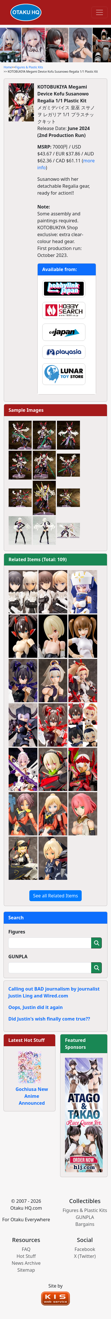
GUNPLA (18, 956)
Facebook (84, 1249)
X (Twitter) (85, 1256)
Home (8, 67)
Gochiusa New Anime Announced (32, 1096)
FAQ (26, 1249)
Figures (16, 932)
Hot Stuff (26, 1256)
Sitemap (26, 1270)
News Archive (26, 1263)
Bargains (84, 1224)
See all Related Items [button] (55, 896)
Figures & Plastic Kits (29, 67)
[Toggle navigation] (99, 12)
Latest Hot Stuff (26, 1040)
